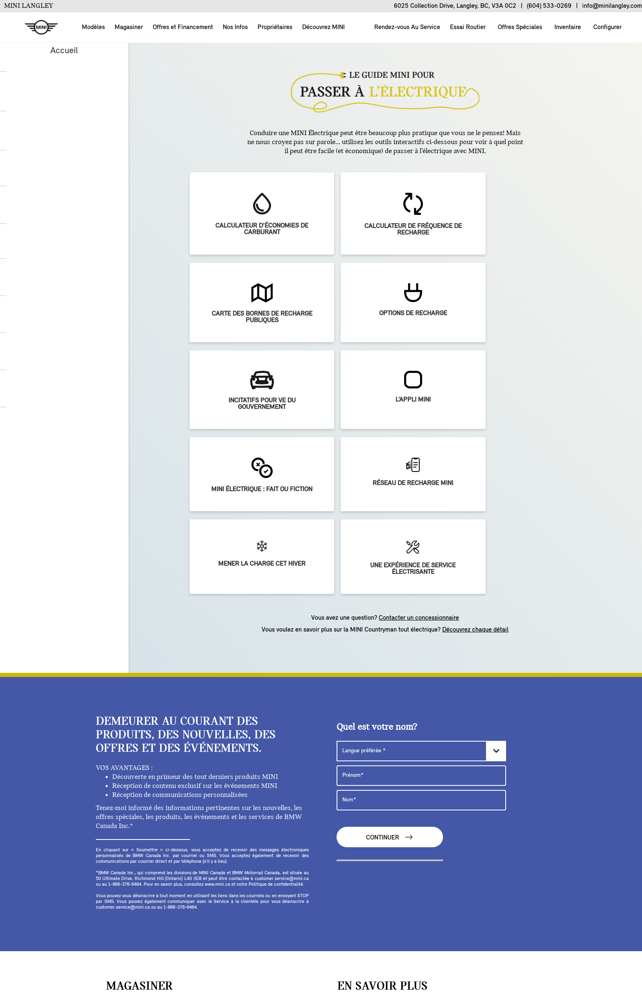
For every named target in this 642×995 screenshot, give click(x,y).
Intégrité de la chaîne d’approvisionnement (319, 973)
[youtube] (218, 891)
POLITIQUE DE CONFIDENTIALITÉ (468, 960)
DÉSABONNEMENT (295, 960)
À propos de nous (71, 960)
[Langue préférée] (421, 526)
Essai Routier (467, 27)
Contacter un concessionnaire (419, 393)
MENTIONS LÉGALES (215, 973)
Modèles (93, 27)
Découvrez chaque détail (475, 405)
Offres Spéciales (519, 27)
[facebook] (186, 891)
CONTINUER (390, 612)
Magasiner (129, 27)
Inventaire (567, 27)
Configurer (607, 27)
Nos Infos (235, 27)
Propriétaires (275, 27)
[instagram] (233, 891)
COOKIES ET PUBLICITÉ (372, 960)
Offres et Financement (183, 27)
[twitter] (202, 891)
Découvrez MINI (323, 27)
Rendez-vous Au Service (406, 27)
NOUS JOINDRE (180, 960)
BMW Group (235, 960)
